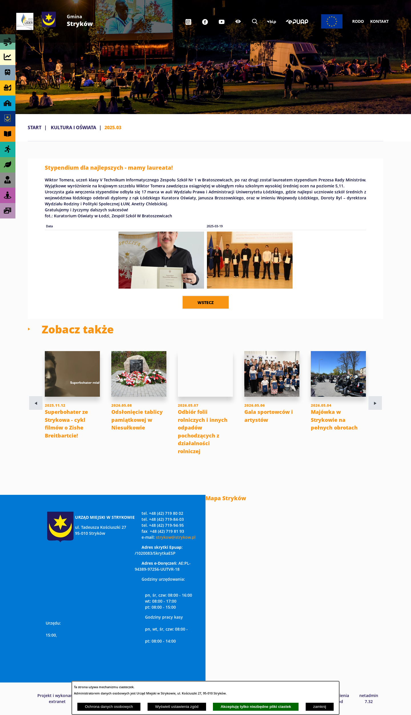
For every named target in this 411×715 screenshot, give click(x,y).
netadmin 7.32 (368, 698)
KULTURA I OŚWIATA (73, 127)
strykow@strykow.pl (176, 537)
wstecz (206, 302)
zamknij (319, 706)
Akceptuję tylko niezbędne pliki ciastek (256, 706)
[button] (161, 287)
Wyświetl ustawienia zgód (176, 706)
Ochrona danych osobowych (109, 706)
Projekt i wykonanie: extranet (57, 698)
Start (34, 127)
